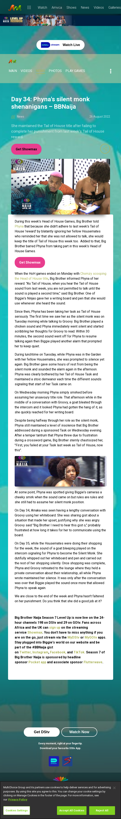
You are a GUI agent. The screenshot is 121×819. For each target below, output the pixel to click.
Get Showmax (26, 149)
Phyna (19, 226)
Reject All (102, 810)
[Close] (114, 787)
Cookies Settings (17, 810)
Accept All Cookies (71, 810)
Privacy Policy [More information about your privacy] (17, 799)
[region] (60, 800)
